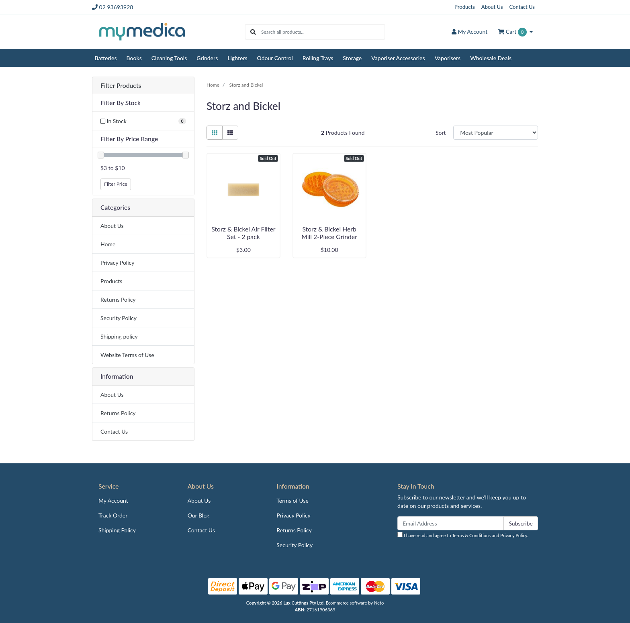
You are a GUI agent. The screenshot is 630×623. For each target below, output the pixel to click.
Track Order (112, 515)
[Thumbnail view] (215, 133)
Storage (352, 58)
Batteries (106, 58)
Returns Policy (118, 299)
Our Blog (199, 515)
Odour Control (275, 58)
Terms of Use (292, 500)
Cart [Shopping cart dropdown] (513, 32)
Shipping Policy (117, 530)
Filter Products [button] (120, 85)
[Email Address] (450, 523)
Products (464, 7)
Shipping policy (119, 336)
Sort (441, 132)
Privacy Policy (117, 262)
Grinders (207, 58)
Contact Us (522, 7)
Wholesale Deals (490, 58)
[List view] (230, 133)
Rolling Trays (318, 58)
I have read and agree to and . (462, 535)
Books (134, 58)
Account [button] (469, 31)
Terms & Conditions (471, 535)
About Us (492, 7)
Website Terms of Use (127, 354)
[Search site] (253, 32)
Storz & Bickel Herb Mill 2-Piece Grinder (329, 232)
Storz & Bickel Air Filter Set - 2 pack (243, 232)
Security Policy (118, 318)
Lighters (237, 58)
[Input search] (323, 32)
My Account (113, 500)
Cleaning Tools (169, 58)
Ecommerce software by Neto (355, 602)
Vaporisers (448, 58)
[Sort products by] (495, 133)
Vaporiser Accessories (398, 58)
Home (107, 244)
